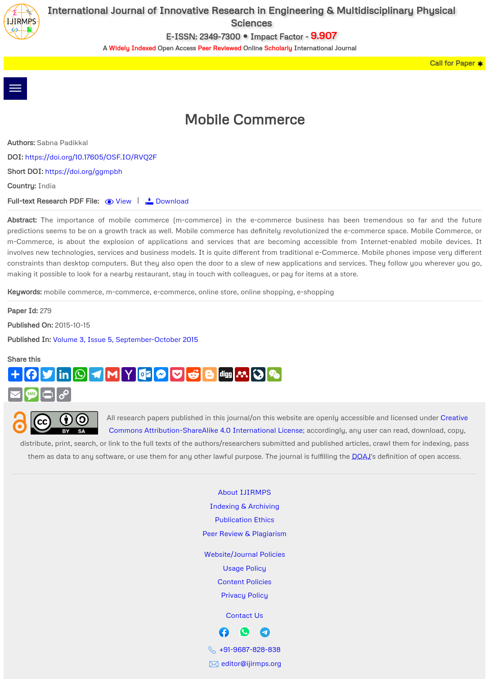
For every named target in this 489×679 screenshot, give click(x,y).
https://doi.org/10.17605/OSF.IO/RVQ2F (91, 156)
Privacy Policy (244, 594)
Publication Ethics (244, 519)
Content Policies (245, 581)
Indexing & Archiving (244, 505)
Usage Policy (244, 568)
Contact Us (244, 615)
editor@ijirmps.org (245, 663)
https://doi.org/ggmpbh (83, 171)
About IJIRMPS (244, 492)
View (123, 200)
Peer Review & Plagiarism (244, 533)
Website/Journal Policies (244, 554)
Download (172, 200)
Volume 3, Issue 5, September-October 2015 (125, 339)
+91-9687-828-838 (244, 649)
